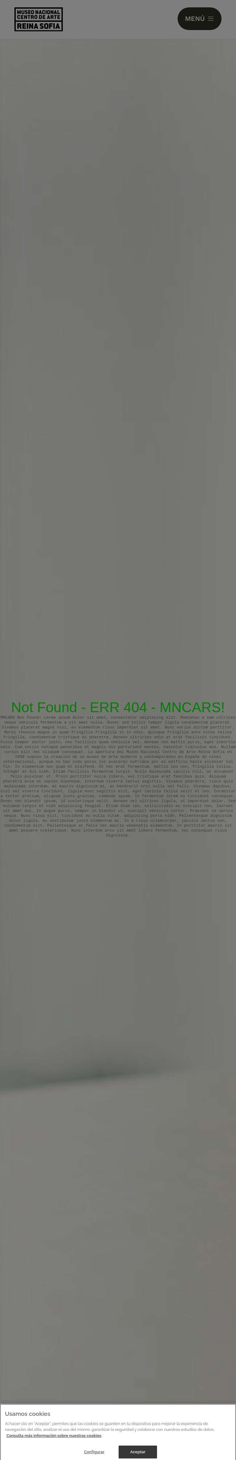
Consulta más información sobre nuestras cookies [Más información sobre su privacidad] (53, 1439)
